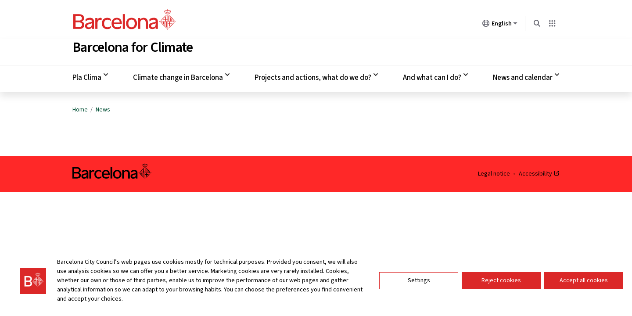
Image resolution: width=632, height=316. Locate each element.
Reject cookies (501, 283)
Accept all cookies (584, 283)
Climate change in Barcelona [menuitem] (178, 76)
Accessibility (539, 172)
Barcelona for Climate (132, 46)
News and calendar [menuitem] (523, 76)
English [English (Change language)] (499, 25)
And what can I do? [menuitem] (432, 76)
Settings (419, 283)
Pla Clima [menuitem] (86, 76)
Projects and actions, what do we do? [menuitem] (313, 76)
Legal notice (494, 172)
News (103, 108)
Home (80, 108)
